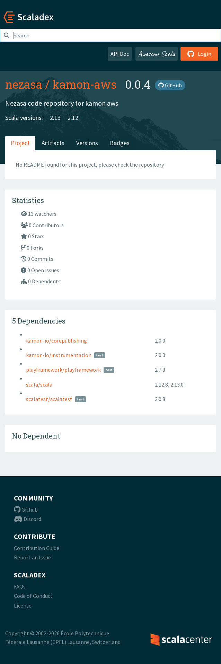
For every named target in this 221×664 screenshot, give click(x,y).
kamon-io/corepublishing (56, 340)
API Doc (119, 53)
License (23, 605)
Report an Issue (32, 557)
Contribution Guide (36, 548)
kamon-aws (84, 84)
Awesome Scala (156, 53)
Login (199, 53)
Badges (120, 143)
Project (20, 143)
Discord (27, 518)
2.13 (55, 118)
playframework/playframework (63, 369)
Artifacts (53, 143)
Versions (87, 143)
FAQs (20, 586)
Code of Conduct (33, 595)
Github (26, 509)
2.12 (73, 118)
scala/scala (39, 384)
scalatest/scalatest (49, 399)
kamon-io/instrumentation (58, 355)
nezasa (23, 84)
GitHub (170, 85)
